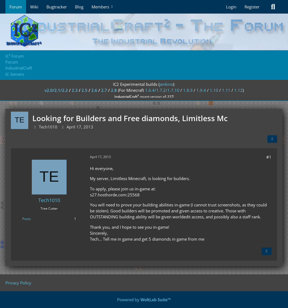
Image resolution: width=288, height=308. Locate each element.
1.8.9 (188, 90)
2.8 (114, 90)
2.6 (94, 90)
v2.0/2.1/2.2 (56, 90)
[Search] (273, 7)
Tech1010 (48, 127)
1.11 (226, 90)
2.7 (104, 90)
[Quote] (266, 251)
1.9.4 (201, 90)
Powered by (144, 299)
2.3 (75, 90)
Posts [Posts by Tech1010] (26, 218)
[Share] (272, 139)
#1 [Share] (268, 157)
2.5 (84, 90)
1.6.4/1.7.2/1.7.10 (162, 90)
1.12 (238, 90)
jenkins (166, 84)
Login (231, 7)
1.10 (214, 90)
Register (252, 7)
